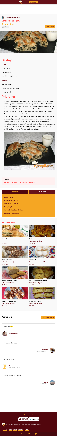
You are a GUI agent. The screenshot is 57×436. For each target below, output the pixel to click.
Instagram (20, 429)
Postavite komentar (48, 317)
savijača (24, 182)
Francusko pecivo (42, 297)
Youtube (15, 429)
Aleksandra (44, 349)
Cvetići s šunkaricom (15, 297)
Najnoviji (15, 191)
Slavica (11, 366)
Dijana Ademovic (14, 17)
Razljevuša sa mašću (11, 203)
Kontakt (38, 424)
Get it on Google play (34, 419)
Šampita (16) (8, 207)
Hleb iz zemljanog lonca (15, 276)
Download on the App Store (23, 419)
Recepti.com (4, 425)
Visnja (46, 382)
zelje (8, 182)
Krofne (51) (42, 255)
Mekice (42, 234)
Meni (28, 434)
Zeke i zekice (8, 197)
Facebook (5, 429)
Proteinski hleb (15, 255)
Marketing (33, 424)
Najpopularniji (42, 191)
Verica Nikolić (13, 333)
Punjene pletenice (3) (11, 200)
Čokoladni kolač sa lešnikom (13, 210)
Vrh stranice (28, 415)
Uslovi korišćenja (25, 424)
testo (15, 182)
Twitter (10, 429)
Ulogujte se (33, 2)
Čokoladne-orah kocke (11, 213)
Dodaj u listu (50, 26)
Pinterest (27, 429)
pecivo (33, 182)
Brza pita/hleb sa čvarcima (42, 276)
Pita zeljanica (15, 234)
